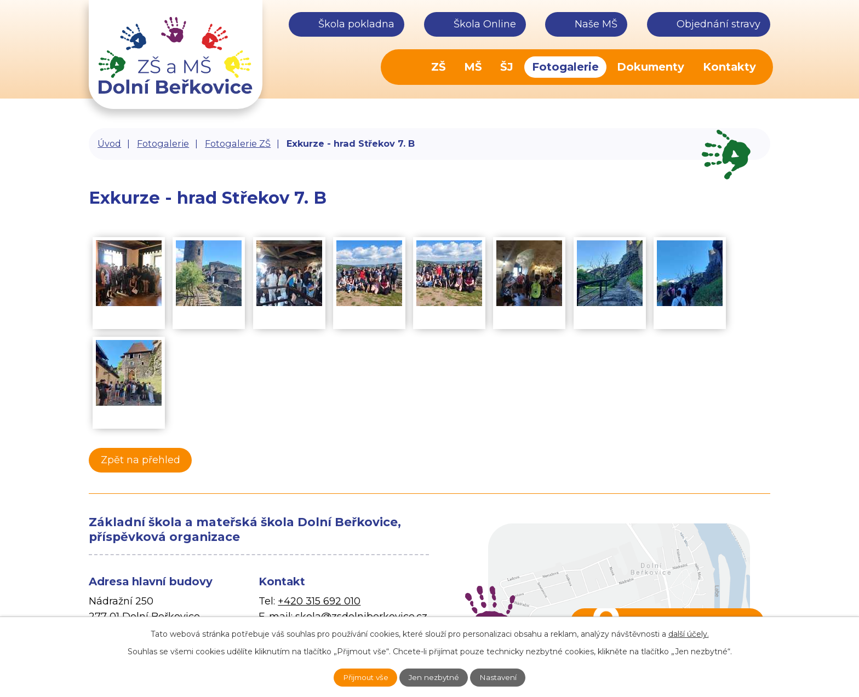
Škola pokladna (356, 24)
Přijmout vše (358, 677)
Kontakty (729, 66)
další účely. (688, 633)
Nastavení (505, 677)
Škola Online (485, 24)
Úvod (405, 67)
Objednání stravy (718, 24)
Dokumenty (650, 66)
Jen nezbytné (435, 677)
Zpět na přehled (143, 460)
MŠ (473, 66)
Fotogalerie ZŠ (238, 143)
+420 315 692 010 (319, 601)
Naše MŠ (596, 24)
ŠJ (506, 66)
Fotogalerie (565, 66)
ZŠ (438, 66)
